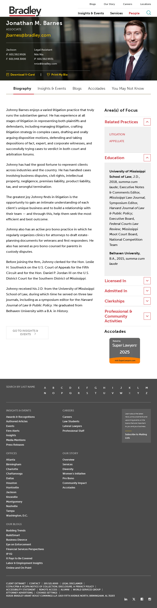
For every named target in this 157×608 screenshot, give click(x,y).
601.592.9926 (17, 54)
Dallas (10, 478)
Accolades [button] (96, 88)
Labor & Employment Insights (24, 563)
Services (116, 13)
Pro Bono (68, 478)
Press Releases (15, 444)
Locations (145, 4)
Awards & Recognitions (20, 416)
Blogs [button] (77, 88)
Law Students (71, 421)
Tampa (10, 510)
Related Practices (121, 122)
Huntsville (12, 487)
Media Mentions (16, 440)
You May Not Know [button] (128, 88)
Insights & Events (91, 13)
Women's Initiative (74, 473)
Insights (11, 435)
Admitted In (116, 291)
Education (114, 157)
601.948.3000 (17, 59)
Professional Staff (73, 430)
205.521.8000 (51, 583)
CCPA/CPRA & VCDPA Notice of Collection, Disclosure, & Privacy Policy (50, 586)
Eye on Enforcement (18, 544)
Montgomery (14, 501)
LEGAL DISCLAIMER (72, 583)
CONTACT (34, 583)
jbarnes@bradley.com (28, 35)
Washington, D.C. (17, 515)
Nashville (12, 506)
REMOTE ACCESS (48, 589)
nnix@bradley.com (45, 63)
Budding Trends (16, 530)
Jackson (11, 49)
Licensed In (115, 281)
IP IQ (9, 553)
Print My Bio (59, 74)
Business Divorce (16, 539)
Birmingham (13, 464)
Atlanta (10, 459)
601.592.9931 (45, 59)
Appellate (116, 141)
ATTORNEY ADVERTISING (19, 592)
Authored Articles (17, 421)
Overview (68, 459)
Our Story (109, 4)
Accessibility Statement (21, 589)
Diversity (68, 469)
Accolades (69, 487)
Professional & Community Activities (118, 316)
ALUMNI (65, 589)
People (134, 13)
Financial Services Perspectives (25, 549)
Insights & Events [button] (52, 88)
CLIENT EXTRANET (16, 583)
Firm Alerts (12, 430)
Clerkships (114, 301)
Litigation (117, 134)
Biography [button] (22, 88)
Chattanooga (14, 473)
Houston (11, 483)
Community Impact (75, 483)
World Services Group (87, 589)
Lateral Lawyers (72, 426)
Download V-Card (22, 74)
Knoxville (12, 496)
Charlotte (12, 469)
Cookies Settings (46, 593)
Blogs (93, 4)
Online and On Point (18, 567)
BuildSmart (13, 535)
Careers (127, 4)
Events (10, 426)
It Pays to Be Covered (19, 558)
